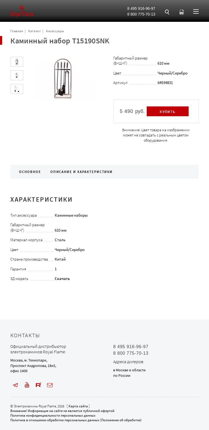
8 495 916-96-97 (141, 8)
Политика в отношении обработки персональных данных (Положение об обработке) (76, 420)
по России (121, 375)
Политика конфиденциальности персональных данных (53, 415)
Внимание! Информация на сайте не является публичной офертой (62, 410)
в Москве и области (129, 370)
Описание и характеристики (81, 171)
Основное (30, 171)
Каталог (34, 31)
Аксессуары (55, 31)
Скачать (62, 278)
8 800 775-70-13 (141, 14)
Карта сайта (78, 406)
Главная (16, 31)
